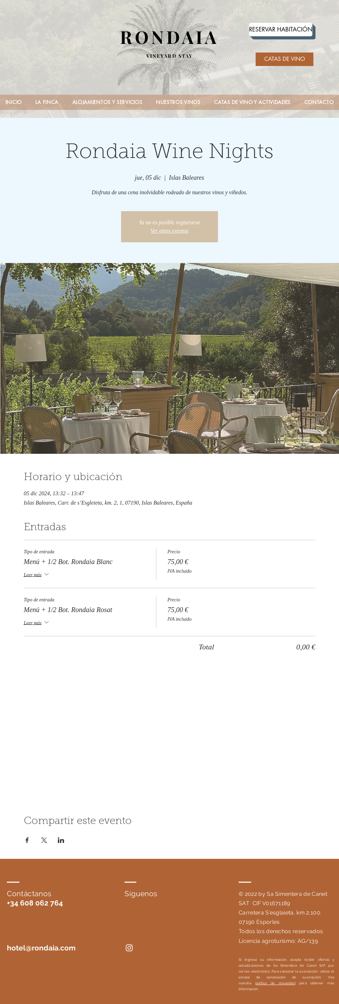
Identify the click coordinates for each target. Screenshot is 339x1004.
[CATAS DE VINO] (284, 59)
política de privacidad (275, 983)
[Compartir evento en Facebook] (27, 840)
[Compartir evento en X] (44, 840)
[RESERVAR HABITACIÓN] (280, 29)
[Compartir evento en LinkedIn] (61, 840)
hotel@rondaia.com (41, 948)
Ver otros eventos (169, 231)
